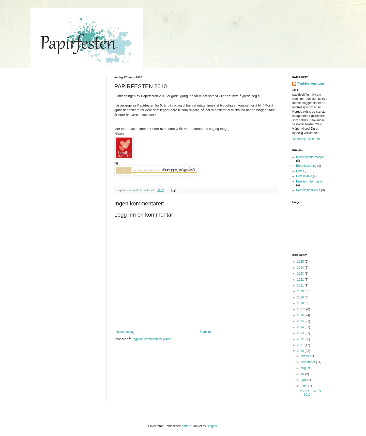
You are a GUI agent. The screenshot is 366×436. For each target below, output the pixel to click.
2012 (301, 339)
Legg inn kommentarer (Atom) (152, 339)
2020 (301, 291)
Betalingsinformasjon (310, 157)
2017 (301, 309)
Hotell (300, 171)
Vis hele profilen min (306, 139)
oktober (306, 356)
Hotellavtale (304, 176)
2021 (301, 285)
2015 (301, 321)
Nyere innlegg (125, 332)
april (304, 380)
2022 (301, 279)
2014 (301, 327)
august (306, 368)
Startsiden (206, 332)
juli (303, 374)
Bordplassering (306, 166)
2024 (301, 267)
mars (304, 386)
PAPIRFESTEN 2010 (310, 392)
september (308, 362)
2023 (301, 273)
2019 (301, 297)
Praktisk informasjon (310, 181)
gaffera (186, 426)
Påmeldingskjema (308, 190)
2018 (301, 303)
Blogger (212, 426)
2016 (301, 315)
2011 (301, 345)
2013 (301, 333)
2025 (301, 261)
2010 (301, 351)
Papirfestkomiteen (310, 83)
